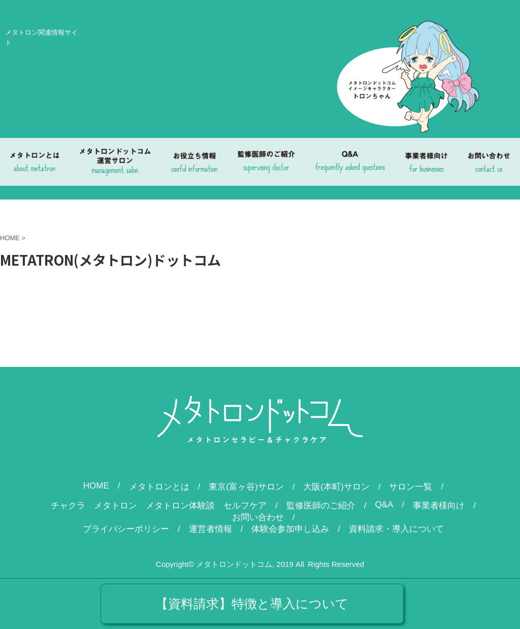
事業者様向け (439, 505)
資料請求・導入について (396, 529)
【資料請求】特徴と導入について (251, 603)
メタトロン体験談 (180, 505)
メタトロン (115, 505)
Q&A (384, 504)
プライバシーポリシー (126, 529)
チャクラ (68, 505)
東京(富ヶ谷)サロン (246, 487)
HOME (96, 486)
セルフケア (245, 505)
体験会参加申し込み (290, 529)
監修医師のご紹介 (320, 505)
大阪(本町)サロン (336, 487)
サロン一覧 (410, 487)
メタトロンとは (159, 487)
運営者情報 (210, 529)
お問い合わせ (258, 517)
